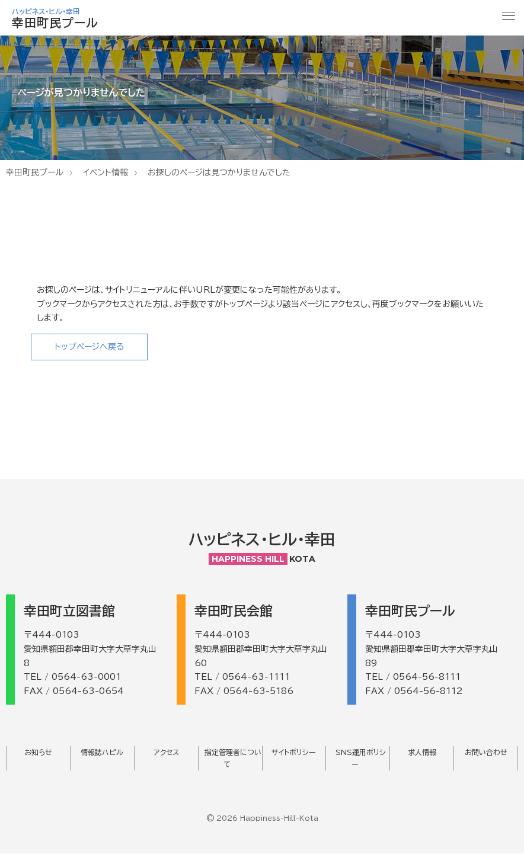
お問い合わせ (486, 752)
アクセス (166, 752)
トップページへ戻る (89, 347)
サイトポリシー (293, 752)
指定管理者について (233, 758)
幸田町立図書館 (69, 611)
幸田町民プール (34, 172)
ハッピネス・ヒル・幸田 (262, 540)
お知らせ (38, 752)
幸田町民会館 (233, 611)
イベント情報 (105, 172)
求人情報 (422, 752)
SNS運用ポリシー (361, 758)
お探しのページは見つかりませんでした (219, 172)
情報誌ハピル (102, 752)
